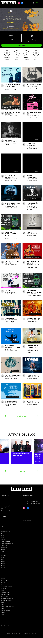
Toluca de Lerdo (5, 616)
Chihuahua (3, 539)
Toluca (2, 614)
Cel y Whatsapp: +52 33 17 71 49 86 (31, 503)
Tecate (2, 604)
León (2, 553)
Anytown (3, 526)
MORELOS (3, 571)
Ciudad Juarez (4, 545)
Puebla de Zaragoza (6, 580)
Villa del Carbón (5, 622)
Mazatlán (3, 557)
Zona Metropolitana (5, 625)
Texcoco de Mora (5, 610)
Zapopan (3, 624)
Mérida (2, 559)
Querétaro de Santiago (6, 586)
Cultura (24, 524)
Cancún (3, 533)
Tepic (2, 608)
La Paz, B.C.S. (4, 551)
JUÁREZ (3, 549)
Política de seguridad (6, 508)
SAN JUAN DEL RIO (5, 594)
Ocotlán (3, 573)
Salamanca (3, 588)
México (3, 563)
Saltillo (2, 590)
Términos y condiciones (7, 503)
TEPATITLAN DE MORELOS (7, 606)
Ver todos (22, 471)
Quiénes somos (5, 499)
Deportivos (25, 526)
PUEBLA (3, 578)
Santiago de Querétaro (6, 600)
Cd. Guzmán (4, 535)
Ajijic (2, 524)
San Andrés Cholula (5, 592)
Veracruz (3, 620)
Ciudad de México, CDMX (7, 543)
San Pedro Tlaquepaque (7, 598)
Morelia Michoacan (5, 569)
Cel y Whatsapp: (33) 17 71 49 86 (30, 501)
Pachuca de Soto (5, 577)
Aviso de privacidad (5, 507)
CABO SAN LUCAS (5, 531)
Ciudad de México (5, 541)
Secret (2, 602)
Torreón (3, 618)
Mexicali (3, 561)
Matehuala (3, 555)
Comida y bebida (27, 520)
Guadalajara (4, 547)
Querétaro (3, 584)
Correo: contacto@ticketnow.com (31, 499)
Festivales (25, 528)
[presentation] (2, 19)
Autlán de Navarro (5, 528)
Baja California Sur (5, 530)
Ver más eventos (21, 416)
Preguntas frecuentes (6, 501)
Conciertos (25, 522)
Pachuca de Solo (5, 575)
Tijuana (3, 612)
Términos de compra (6, 505)
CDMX (2, 537)
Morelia (3, 567)
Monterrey (3, 565)
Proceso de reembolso (6, 510)
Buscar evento (21, 45)
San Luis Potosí (4, 596)
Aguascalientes (4, 522)
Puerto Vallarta (4, 582)
